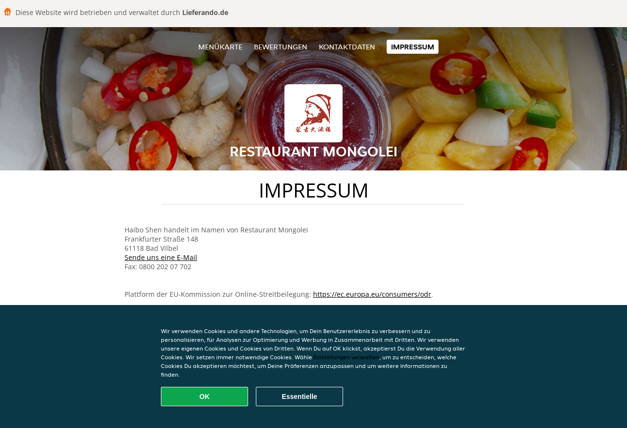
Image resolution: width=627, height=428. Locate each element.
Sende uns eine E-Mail (161, 257)
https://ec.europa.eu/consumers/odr (372, 294)
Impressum (412, 47)
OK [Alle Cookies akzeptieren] (205, 396)
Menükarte (220, 47)
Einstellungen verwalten (346, 357)
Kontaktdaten (347, 47)
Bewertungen (280, 47)
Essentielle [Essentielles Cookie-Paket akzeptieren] (299, 396)
